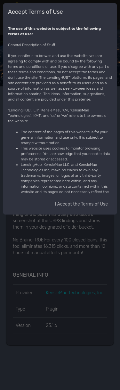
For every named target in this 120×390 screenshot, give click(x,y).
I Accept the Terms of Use (81, 204)
